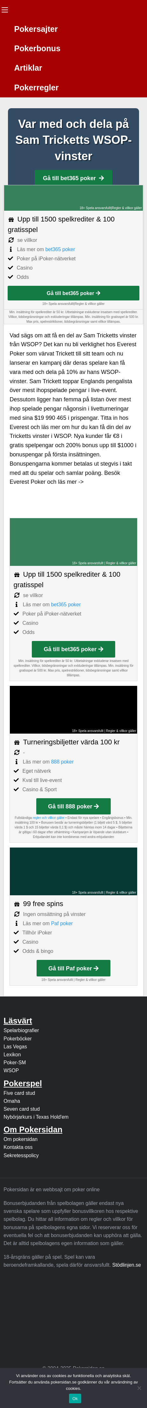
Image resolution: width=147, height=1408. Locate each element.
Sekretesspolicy (21, 1155)
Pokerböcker (18, 1038)
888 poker (62, 761)
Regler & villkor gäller (127, 208)
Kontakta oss (18, 1147)
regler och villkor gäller (49, 818)
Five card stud (19, 1093)
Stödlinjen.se (126, 1265)
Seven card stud (22, 1109)
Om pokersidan (21, 1139)
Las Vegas (15, 1046)
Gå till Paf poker (73, 968)
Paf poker (62, 923)
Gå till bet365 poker (73, 178)
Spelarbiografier (21, 1030)
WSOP (11, 1070)
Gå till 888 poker (73, 806)
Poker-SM (15, 1062)
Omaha (12, 1101)
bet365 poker (60, 249)
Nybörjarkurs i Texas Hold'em (36, 1117)
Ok (75, 1398)
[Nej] (139, 1388)
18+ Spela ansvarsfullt (95, 208)
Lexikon (12, 1054)
